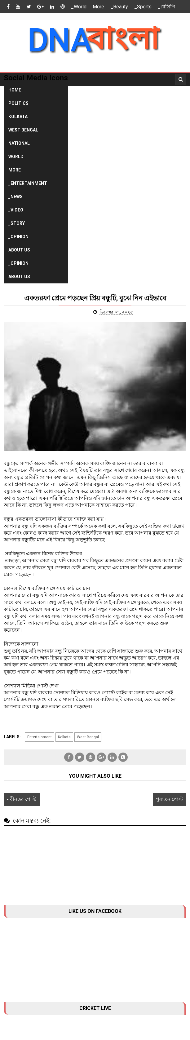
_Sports (143, 7)
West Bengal (23, 129)
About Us (19, 249)
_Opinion (18, 236)
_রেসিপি (166, 7)
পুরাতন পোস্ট (169, 799)
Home (14, 89)
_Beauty (119, 7)
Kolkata (18, 116)
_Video (15, 209)
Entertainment (39, 737)
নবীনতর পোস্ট (22, 799)
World (16, 156)
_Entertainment (27, 183)
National (19, 143)
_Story (16, 223)
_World (78, 7)
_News (15, 196)
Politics (18, 103)
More (98, 7)
